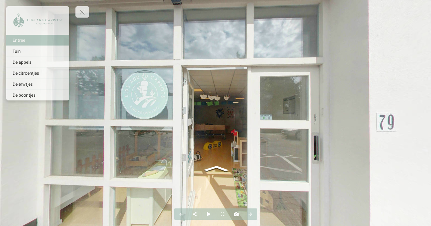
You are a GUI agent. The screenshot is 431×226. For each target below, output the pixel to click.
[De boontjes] (37, 95)
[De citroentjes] (37, 73)
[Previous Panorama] (181, 214)
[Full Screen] (222, 214)
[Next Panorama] (250, 214)
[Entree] (37, 40)
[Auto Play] (209, 214)
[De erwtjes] (37, 84)
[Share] (195, 214)
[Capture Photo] (236, 214)
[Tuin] (37, 51)
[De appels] (37, 62)
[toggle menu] (82, 12)
